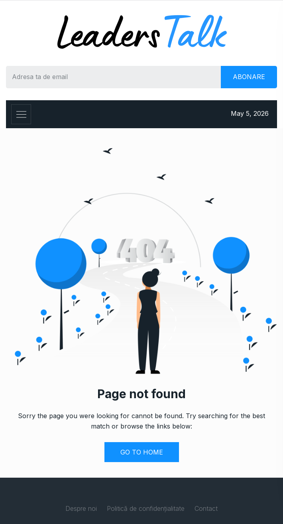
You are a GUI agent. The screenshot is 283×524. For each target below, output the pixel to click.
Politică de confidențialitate (146, 508)
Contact (206, 508)
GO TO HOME (141, 452)
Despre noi (81, 508)
